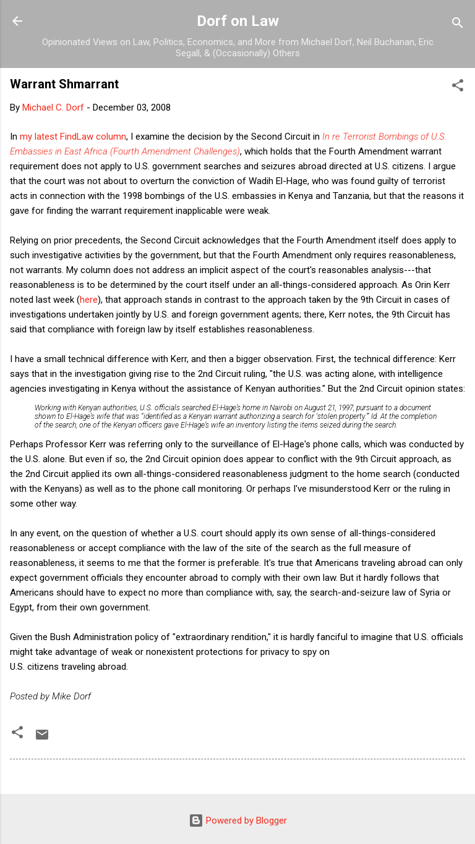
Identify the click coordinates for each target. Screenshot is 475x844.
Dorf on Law (238, 21)
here (89, 299)
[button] (457, 87)
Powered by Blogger (238, 820)
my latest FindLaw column (73, 136)
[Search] (457, 25)
